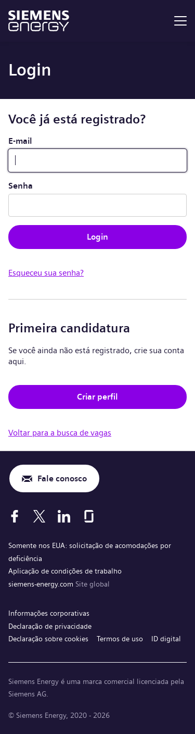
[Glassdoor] (89, 516)
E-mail (20, 141)
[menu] (180, 21)
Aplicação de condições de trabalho (65, 571)
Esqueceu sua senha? (46, 273)
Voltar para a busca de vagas (59, 433)
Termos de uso (120, 639)
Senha (20, 186)
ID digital (166, 639)
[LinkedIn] (64, 516)
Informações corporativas (48, 613)
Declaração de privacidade (50, 626)
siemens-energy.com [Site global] (41, 584)
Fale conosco (62, 478)
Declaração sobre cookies (48, 639)
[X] (39, 516)
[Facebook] (14, 516)
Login (97, 237)
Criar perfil (97, 397)
